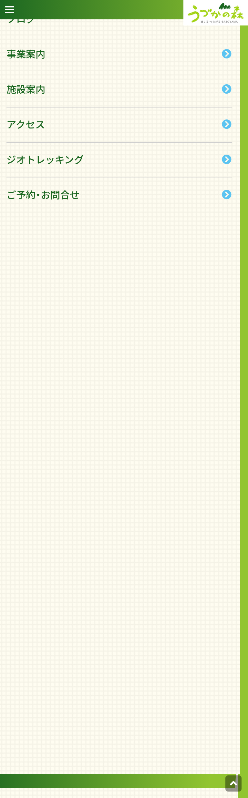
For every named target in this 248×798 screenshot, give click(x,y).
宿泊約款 (238, 87)
